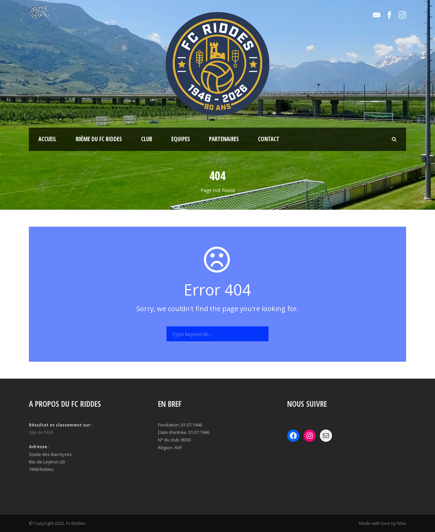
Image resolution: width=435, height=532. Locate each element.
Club (146, 139)
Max (401, 523)
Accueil (47, 139)
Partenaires (224, 139)
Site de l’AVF (41, 432)
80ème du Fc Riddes (98, 139)
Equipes (180, 139)
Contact (268, 139)
